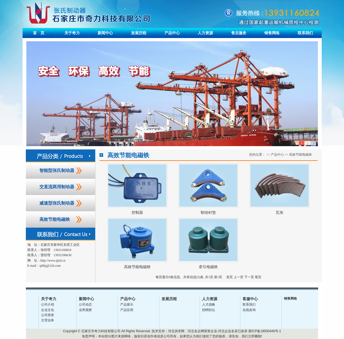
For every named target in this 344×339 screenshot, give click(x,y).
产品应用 (126, 310)
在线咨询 (249, 310)
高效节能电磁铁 (54, 219)
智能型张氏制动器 (56, 170)
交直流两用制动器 (56, 186)
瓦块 (279, 213)
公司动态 (85, 304)
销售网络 (272, 33)
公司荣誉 (47, 315)
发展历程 (138, 33)
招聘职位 (208, 310)
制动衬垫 (208, 213)
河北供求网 (176, 331)
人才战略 (208, 304)
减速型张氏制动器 (56, 203)
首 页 (38, 33)
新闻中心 (105, 33)
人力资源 (205, 33)
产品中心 (172, 33)
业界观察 (85, 310)
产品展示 (126, 304)
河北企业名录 (228, 331)
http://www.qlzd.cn (53, 260)
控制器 (137, 213)
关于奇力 (72, 33)
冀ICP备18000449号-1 (264, 331)
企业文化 (47, 310)
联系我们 (305, 33)
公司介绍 (47, 304)
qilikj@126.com (50, 266)
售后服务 (238, 33)
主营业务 (47, 320)
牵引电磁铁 (208, 267)
